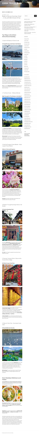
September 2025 (27, 47)
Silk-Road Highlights (27, 106)
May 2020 (25, 59)
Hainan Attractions (27, 90)
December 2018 (26, 71)
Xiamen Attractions (27, 118)
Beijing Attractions (27, 78)
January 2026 (26, 40)
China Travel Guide (27, 133)
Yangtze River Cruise (27, 123)
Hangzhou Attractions (27, 92)
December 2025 (26, 42)
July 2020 (25, 56)
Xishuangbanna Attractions (28, 121)
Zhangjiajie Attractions (27, 126)
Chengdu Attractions (27, 82)
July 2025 (25, 49)
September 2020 (27, 52)
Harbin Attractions (27, 94)
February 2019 (26, 68)
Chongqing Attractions (27, 83)
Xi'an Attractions (26, 116)
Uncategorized (26, 114)
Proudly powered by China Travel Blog (7, 432)
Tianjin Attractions (27, 111)
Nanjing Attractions (27, 97)
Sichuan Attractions (27, 104)
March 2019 (26, 66)
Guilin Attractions (27, 87)
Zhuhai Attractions (27, 128)
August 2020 (26, 54)
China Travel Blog (12, 3)
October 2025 (26, 45)
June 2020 (25, 57)
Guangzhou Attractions (27, 85)
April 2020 (25, 61)
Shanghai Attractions (27, 102)
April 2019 (25, 64)
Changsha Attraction (27, 80)
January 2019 (26, 69)
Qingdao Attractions (27, 99)
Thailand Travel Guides (27, 109)
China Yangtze (26, 134)
